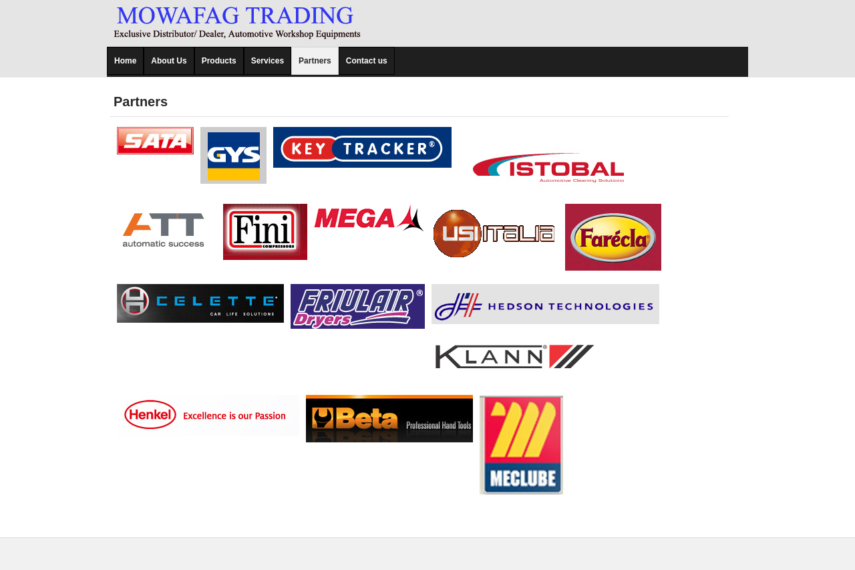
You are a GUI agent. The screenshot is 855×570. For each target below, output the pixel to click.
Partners (315, 60)
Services (267, 60)
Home (125, 60)
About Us (168, 60)
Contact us (366, 60)
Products (219, 60)
